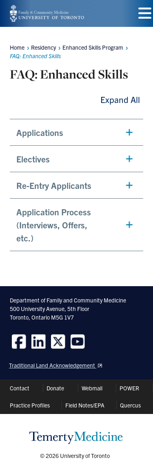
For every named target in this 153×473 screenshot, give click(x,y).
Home (17, 47)
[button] (76, 132)
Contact (19, 388)
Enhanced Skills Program (92, 47)
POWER (129, 388)
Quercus (130, 405)
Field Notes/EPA (84, 405)
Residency (43, 47)
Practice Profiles (30, 405)
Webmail (92, 388)
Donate (55, 388)
